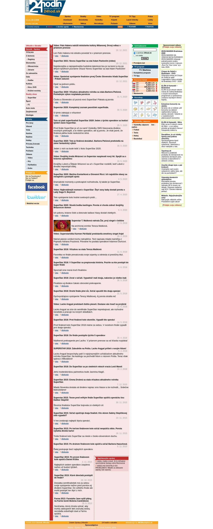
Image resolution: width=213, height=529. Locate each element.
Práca (150, 16)
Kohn (29, 168)
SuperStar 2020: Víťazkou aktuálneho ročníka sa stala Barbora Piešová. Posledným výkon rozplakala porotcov (87, 93)
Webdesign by (139, 523)
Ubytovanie (67, 23)
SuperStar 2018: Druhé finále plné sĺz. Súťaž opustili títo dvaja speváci (87, 291)
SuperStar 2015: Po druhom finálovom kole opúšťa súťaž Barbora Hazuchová (90, 444)
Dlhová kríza (32, 66)
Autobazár (67, 20)
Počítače (29, 151)
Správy (68, 16)
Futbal (135, 130)
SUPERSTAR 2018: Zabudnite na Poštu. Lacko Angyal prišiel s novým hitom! (90, 348)
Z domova (30, 56)
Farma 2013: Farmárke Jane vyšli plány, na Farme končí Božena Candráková (73, 499)
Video (98, 16)
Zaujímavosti (31, 112)
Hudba (30, 80)
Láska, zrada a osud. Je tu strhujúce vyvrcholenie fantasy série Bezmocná (110, 462)
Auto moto (30, 108)
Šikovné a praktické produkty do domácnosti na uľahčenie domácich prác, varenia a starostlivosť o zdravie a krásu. (172, 156)
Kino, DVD (31, 87)
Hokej (135, 136)
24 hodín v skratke (109, 523)
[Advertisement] (113, 8)
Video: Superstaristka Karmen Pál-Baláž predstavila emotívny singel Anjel (89, 234)
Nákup (83, 23)
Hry (29, 161)
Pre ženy (29, 123)
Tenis (135, 133)
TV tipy (135, 76)
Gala (28, 77)
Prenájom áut (138, 63)
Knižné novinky (34, 91)
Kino (150, 23)
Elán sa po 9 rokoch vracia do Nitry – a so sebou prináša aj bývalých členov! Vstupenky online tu (172, 126)
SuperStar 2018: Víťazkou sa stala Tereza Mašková (78, 249)
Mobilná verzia (32, 203)
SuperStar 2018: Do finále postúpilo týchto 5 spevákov (79, 335)
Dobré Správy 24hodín (78, 523)
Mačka (70, 528)
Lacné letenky (132, 20)
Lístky (150, 20)
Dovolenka (83, 20)
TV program (114, 16)
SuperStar (31, 98)
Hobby (28, 140)
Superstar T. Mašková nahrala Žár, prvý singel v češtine (98, 221)
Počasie (114, 23)
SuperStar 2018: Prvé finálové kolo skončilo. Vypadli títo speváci (84, 320)
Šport (28, 101)
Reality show (31, 94)
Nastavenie (137, 93)
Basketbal (137, 139)
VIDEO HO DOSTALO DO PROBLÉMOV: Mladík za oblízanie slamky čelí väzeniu (109, 468)
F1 (28, 105)
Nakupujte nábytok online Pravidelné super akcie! (171, 199)
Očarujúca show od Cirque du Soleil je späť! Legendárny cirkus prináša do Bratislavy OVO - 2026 (171, 76)
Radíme (29, 137)
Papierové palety (89, 528)
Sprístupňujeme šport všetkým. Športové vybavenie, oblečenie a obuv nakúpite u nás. (171, 140)
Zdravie (30, 70)
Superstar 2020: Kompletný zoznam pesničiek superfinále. (81, 107)
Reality (83, 16)
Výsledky (99, 20)
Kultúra (29, 84)
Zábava (132, 23)
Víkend (29, 126)
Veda (28, 130)
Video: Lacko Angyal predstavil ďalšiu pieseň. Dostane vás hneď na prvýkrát (90, 304)
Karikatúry (32, 165)
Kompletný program (141, 73)
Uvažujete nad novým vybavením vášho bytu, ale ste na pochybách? (171, 169)
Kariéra (29, 133)
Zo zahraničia (31, 73)
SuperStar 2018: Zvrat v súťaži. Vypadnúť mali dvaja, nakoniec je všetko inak (90, 278)
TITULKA (30, 52)
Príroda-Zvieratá (33, 144)
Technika (29, 147)
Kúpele (114, 20)
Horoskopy (99, 23)
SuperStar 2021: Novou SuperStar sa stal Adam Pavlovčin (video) (84, 61)
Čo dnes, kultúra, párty (106, 528)
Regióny (31, 59)
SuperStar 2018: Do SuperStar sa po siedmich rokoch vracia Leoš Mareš (88, 366)
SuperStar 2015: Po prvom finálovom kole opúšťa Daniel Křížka (71, 458)
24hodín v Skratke (33, 46)
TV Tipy (132, 16)
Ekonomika (30, 63)
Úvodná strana (32, 27)
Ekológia (29, 115)
